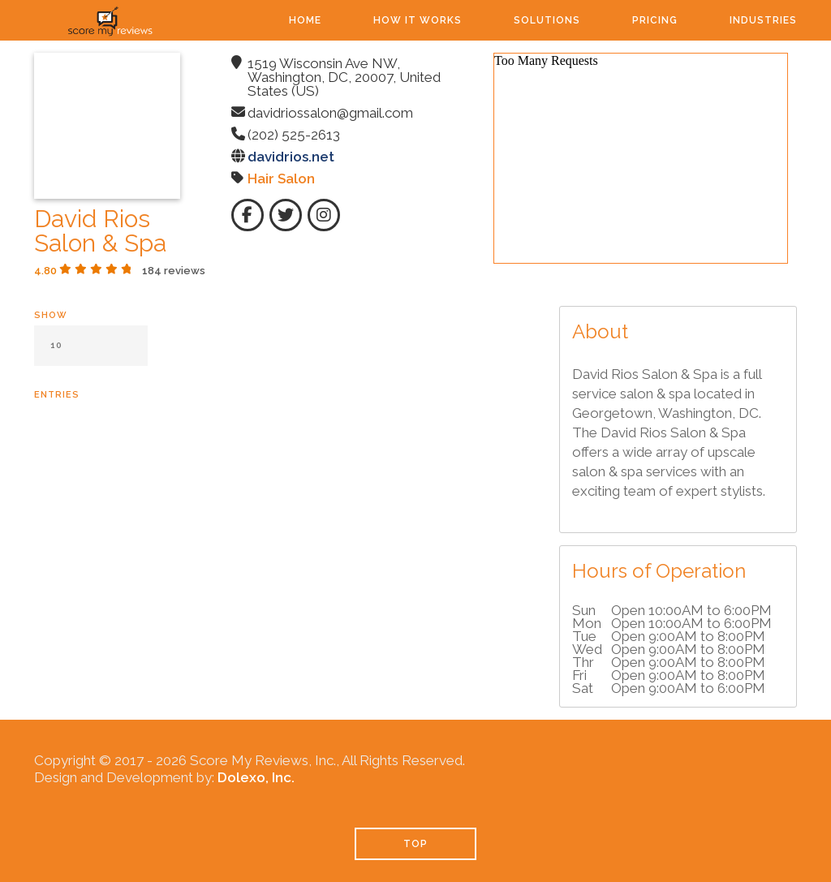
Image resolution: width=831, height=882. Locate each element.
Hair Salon (281, 178)
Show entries (91, 355)
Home (305, 20)
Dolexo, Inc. (256, 777)
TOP (415, 844)
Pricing (655, 20)
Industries (763, 20)
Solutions (547, 20)
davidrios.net (291, 156)
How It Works (417, 20)
